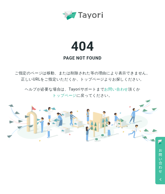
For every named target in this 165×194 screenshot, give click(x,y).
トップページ (64, 95)
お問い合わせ (116, 89)
